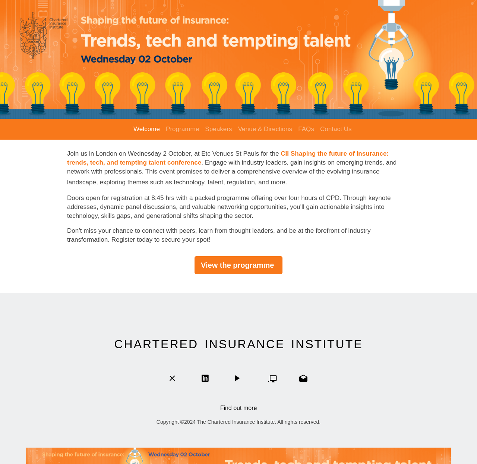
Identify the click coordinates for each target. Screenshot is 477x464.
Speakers (218, 129)
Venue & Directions (265, 129)
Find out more (238, 408)
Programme (182, 129)
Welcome (146, 129)
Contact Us (336, 129)
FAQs (306, 129)
